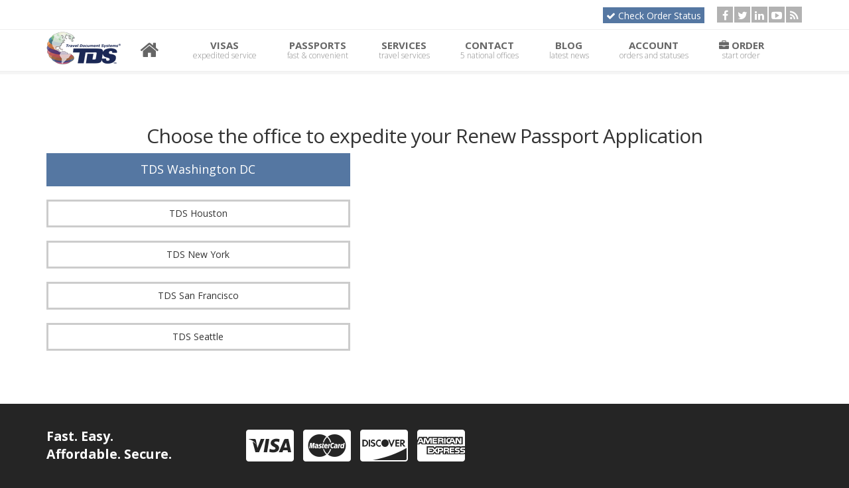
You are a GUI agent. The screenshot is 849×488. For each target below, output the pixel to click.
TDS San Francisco (198, 295)
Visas (225, 49)
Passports (317, 49)
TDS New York (197, 254)
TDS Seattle (198, 336)
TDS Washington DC (198, 169)
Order (741, 49)
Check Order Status (653, 15)
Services (404, 49)
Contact (489, 49)
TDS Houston (198, 213)
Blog (569, 49)
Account (654, 49)
